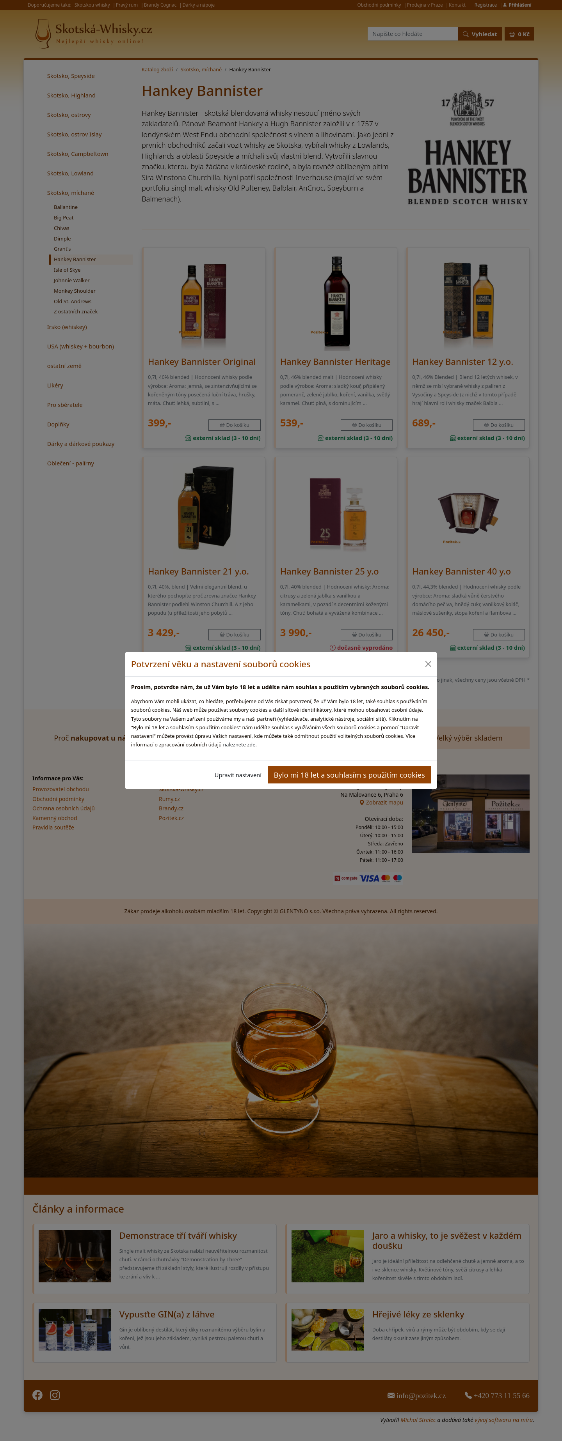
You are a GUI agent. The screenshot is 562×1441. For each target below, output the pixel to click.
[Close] (428, 664)
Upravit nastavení (238, 775)
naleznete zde (239, 744)
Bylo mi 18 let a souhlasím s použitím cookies (349, 775)
